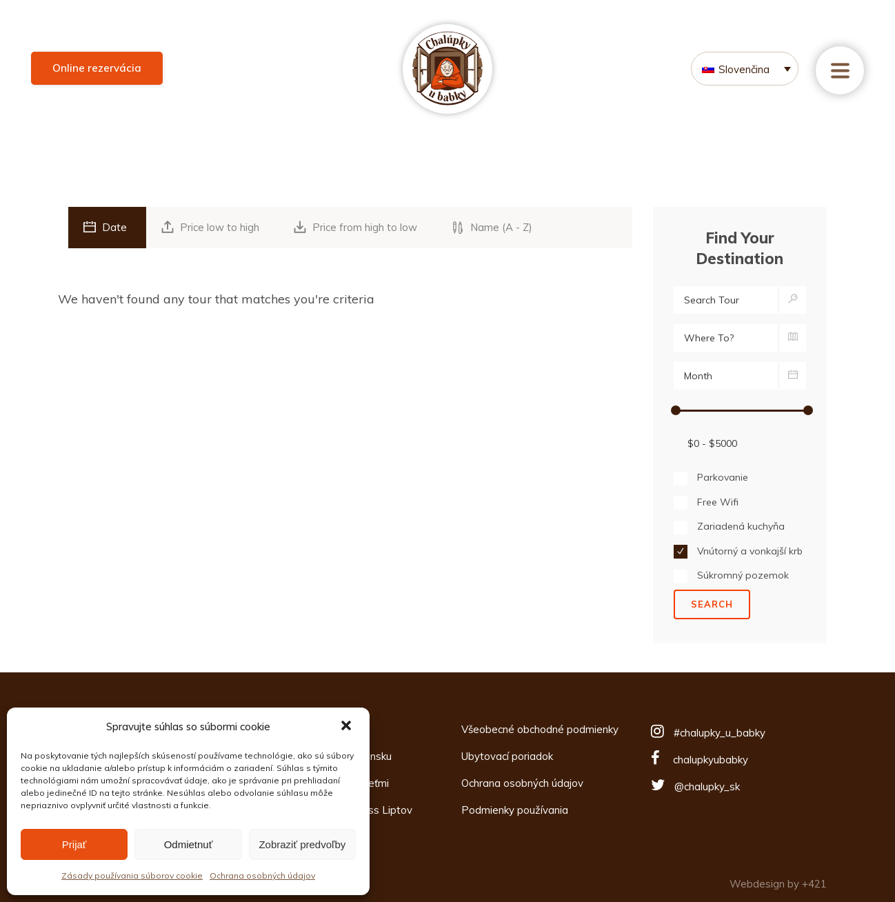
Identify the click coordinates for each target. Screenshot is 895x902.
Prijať (74, 844)
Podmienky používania (514, 809)
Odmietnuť (188, 844)
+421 (814, 883)
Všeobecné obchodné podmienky (540, 729)
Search (712, 604)
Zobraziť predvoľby (302, 844)
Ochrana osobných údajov (262, 875)
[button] (347, 727)
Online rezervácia (96, 67)
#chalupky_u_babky (719, 732)
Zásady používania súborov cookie (132, 875)
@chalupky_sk (707, 786)
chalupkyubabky (710, 759)
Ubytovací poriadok (507, 756)
